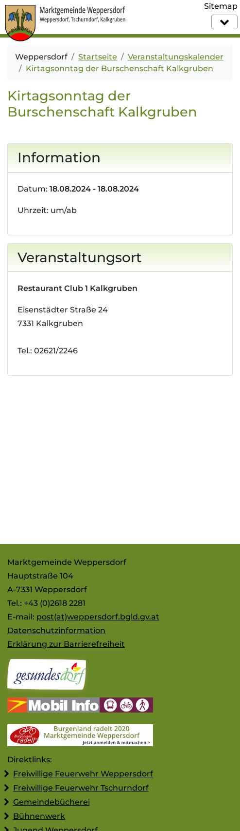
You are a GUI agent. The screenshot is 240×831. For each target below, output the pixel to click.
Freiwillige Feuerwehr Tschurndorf (81, 787)
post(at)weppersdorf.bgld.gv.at (97, 616)
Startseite (97, 56)
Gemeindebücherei (51, 802)
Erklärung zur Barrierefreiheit (66, 644)
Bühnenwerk (39, 816)
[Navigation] (224, 22)
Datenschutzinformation (56, 630)
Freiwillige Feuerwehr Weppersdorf (83, 773)
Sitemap (221, 6)
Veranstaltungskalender (175, 56)
